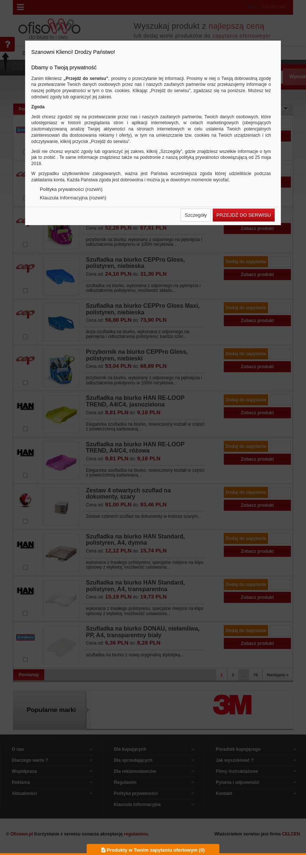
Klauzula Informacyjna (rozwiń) (73, 197)
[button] (196, 215)
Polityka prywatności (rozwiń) (71, 189)
